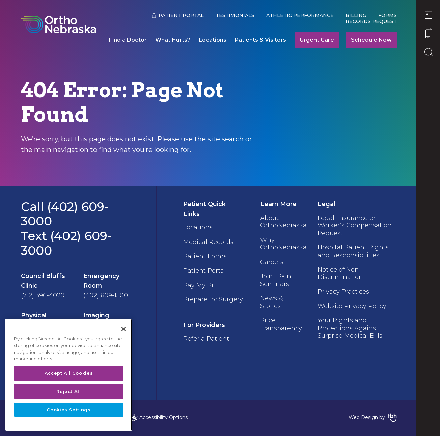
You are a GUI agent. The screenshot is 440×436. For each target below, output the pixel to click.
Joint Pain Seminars (274, 278)
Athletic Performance (298, 15)
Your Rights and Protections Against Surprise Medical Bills (349, 324)
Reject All (68, 391)
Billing (354, 15)
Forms (386, 15)
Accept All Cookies (69, 373)
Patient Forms (204, 255)
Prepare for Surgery (200, 301)
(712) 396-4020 (42, 295)
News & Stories (270, 299)
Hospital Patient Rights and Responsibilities (352, 250)
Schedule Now (370, 40)
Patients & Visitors (259, 40)
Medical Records (208, 241)
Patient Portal (179, 15)
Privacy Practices (342, 289)
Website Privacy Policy (351, 303)
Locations (211, 40)
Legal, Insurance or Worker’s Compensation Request (354, 225)
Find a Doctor (126, 40)
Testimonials (233, 15)
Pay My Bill (199, 283)
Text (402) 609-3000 (66, 243)
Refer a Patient (206, 344)
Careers (270, 260)
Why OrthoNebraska (282, 242)
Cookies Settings (69, 409)
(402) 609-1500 (105, 295)
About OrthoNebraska (282, 221)
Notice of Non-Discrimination (339, 271)
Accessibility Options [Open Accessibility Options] (160, 417)
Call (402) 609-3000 (65, 213)
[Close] (123, 328)
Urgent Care (315, 40)
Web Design (362, 418)
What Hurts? (171, 40)
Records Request (369, 21)
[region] (68, 375)
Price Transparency (280, 320)
